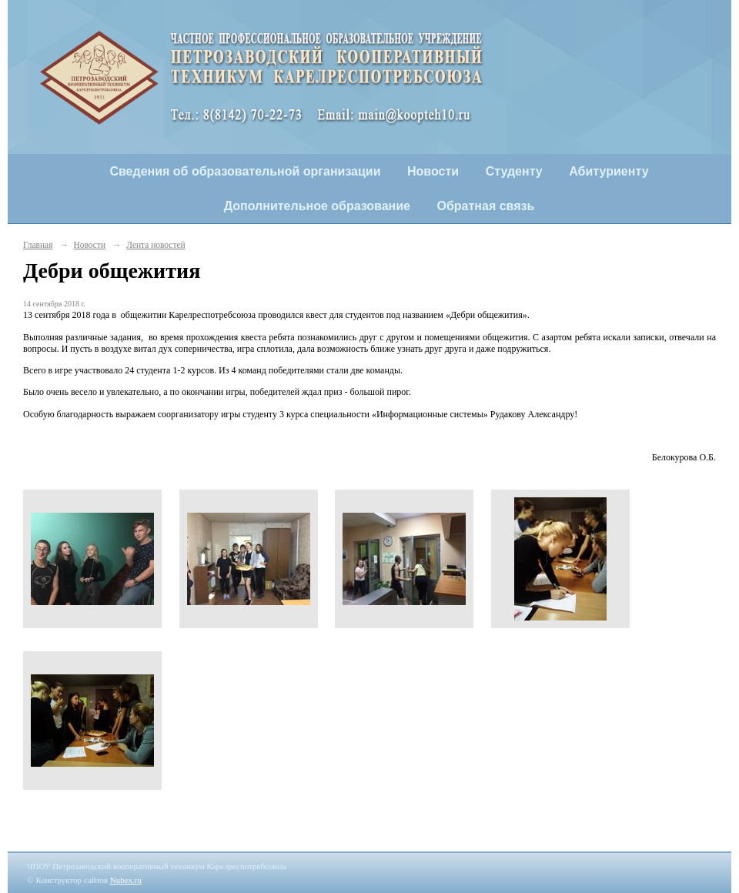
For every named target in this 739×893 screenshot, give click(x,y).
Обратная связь (486, 205)
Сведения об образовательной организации (244, 171)
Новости (433, 171)
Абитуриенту (608, 171)
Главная (37, 244)
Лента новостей (155, 244)
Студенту (514, 171)
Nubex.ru (126, 880)
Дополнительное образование (317, 205)
